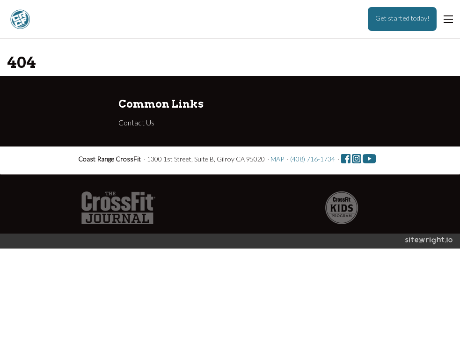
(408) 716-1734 (312, 159)
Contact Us (136, 122)
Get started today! (402, 18)
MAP (277, 159)
